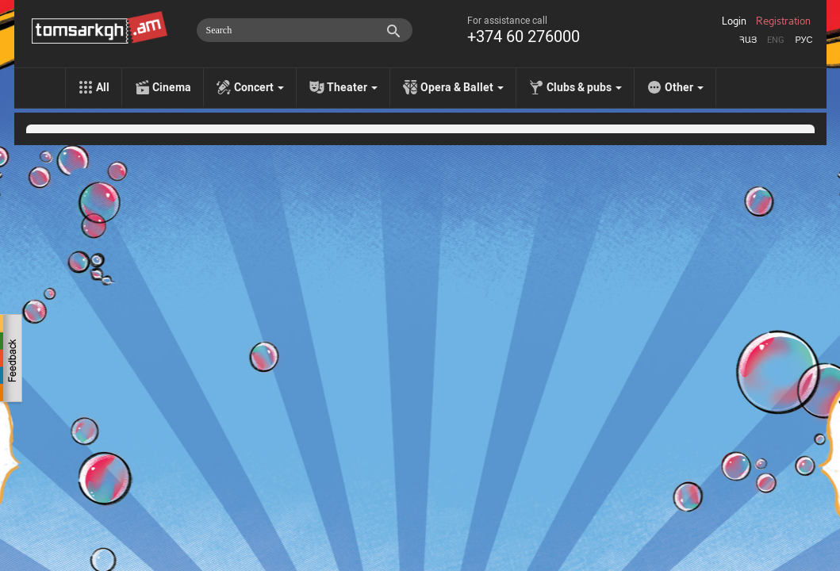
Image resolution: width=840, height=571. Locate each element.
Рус (803, 40)
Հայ (748, 40)
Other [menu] (684, 87)
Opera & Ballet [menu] (462, 87)
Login (734, 21)
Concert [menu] (259, 87)
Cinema (171, 87)
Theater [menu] (352, 87)
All (102, 87)
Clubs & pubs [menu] (584, 87)
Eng (775, 40)
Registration (783, 21)
